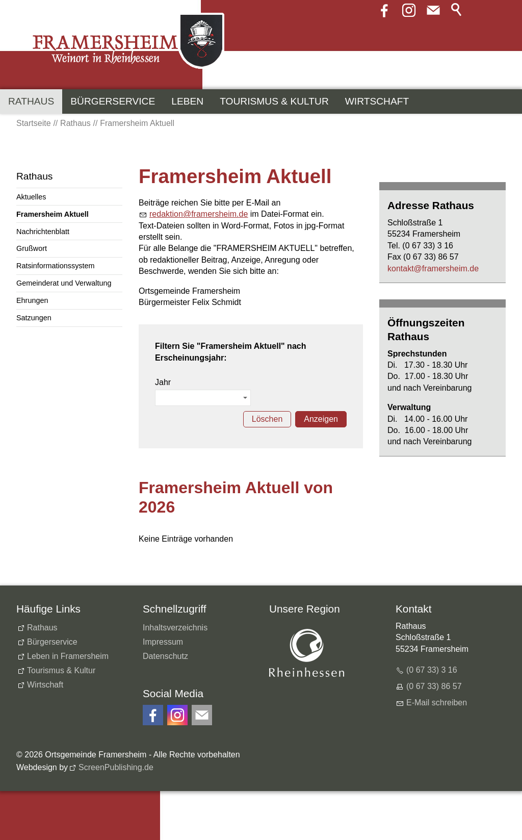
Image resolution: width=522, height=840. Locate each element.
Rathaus (31, 101)
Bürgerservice (112, 101)
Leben (187, 101)
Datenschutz (165, 656)
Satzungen (33, 318)
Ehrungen (32, 300)
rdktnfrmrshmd (198, 214)
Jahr (163, 382)
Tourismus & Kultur (274, 101)
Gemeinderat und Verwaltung (63, 283)
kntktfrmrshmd (433, 268)
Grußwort (31, 248)
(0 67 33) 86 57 (434, 686)
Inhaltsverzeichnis (175, 627)
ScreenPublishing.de (116, 767)
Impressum (163, 642)
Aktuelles (31, 197)
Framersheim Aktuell (52, 214)
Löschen (267, 419)
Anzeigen (321, 419)
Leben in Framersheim (68, 656)
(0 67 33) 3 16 (431, 670)
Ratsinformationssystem (55, 266)
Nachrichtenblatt (42, 231)
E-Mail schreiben (436, 702)
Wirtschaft (377, 101)
